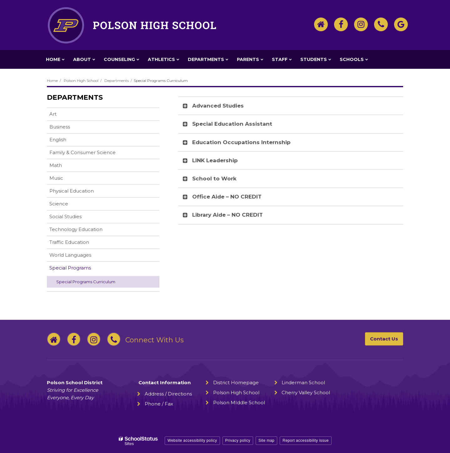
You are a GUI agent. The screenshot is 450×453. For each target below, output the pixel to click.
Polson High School (81, 80)
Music (56, 178)
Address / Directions (168, 394)
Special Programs (70, 268)
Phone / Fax (159, 404)
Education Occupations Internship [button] (241, 142)
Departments (116, 80)
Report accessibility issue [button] (305, 440)
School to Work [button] (214, 178)
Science (58, 204)
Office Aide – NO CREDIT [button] (227, 197)
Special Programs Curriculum (85, 281)
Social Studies (65, 216)
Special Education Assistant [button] (232, 124)
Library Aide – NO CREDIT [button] (227, 215)
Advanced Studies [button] (218, 106)
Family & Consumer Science (82, 152)
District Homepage (236, 382)
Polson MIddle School (239, 402)
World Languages (70, 255)
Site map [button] (266, 440)
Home (52, 80)
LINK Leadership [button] (215, 160)
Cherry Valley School (306, 392)
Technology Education (75, 229)
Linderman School (303, 382)
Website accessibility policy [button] (192, 440)
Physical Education (71, 191)
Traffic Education (69, 242)
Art (53, 114)
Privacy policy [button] (237, 440)
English (57, 140)
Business (59, 127)
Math (55, 165)
